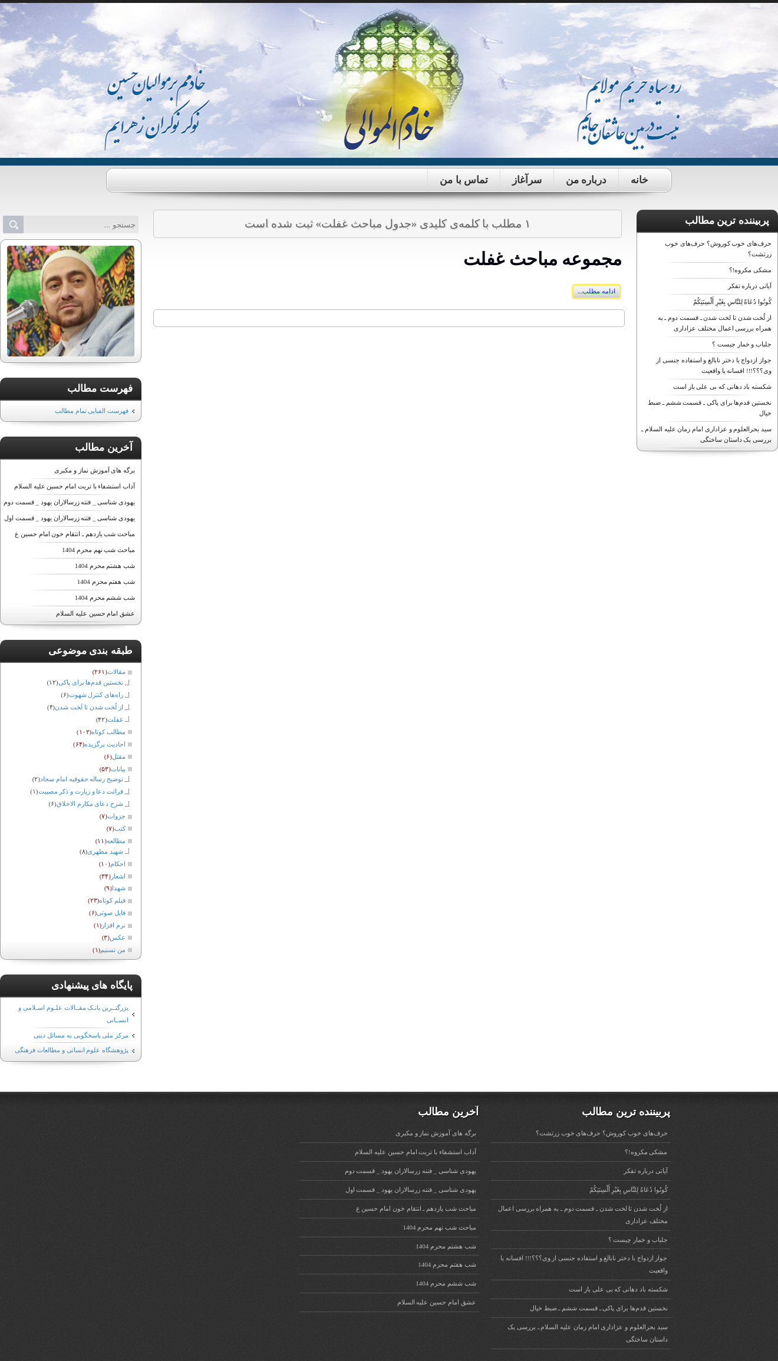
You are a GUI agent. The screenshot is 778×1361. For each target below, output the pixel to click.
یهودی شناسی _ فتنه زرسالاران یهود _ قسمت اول (69, 517)
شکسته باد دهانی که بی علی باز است (722, 386)
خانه (639, 180)
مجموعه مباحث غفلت (542, 259)
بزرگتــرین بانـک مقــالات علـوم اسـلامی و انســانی (73, 1013)
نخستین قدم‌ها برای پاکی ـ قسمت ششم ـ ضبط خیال (599, 1308)
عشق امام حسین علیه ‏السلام (95, 613)
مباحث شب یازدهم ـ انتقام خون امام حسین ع (75, 533)
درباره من (586, 180)
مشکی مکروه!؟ (750, 269)
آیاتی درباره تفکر (750, 285)
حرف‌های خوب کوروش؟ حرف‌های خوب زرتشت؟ (602, 1133)
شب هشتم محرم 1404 (105, 565)
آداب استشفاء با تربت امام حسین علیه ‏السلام (74, 486)
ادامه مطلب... (596, 291)
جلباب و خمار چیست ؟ (742, 344)
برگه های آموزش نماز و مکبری (94, 470)
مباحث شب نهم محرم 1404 (98, 549)
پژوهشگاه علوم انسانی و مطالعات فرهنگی (71, 1049)
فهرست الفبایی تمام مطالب (91, 410)
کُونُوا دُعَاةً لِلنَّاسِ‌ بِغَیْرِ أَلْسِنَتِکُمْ (732, 301)
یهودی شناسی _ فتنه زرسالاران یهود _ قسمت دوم (69, 502)
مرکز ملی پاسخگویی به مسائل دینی (81, 1035)
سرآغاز (527, 180)
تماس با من (464, 180)
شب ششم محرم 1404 (105, 597)
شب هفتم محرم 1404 (106, 581)
